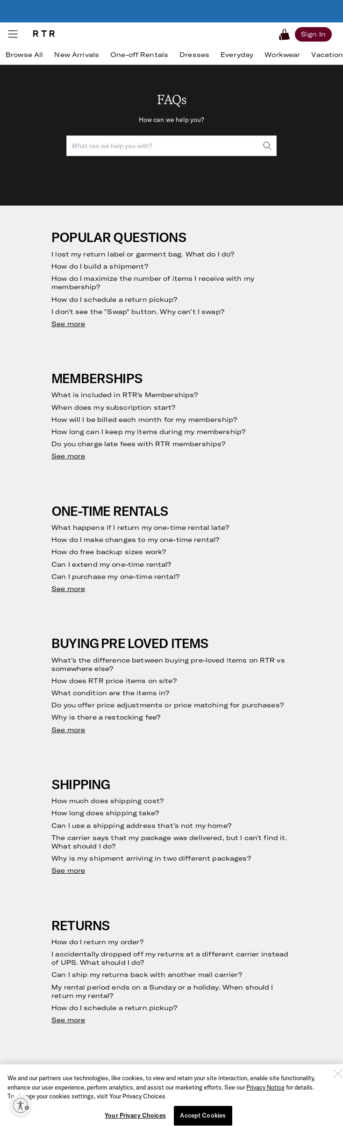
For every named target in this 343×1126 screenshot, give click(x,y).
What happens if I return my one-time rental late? (140, 527)
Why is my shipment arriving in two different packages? (151, 858)
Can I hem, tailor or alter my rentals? (116, 1116)
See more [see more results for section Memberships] (68, 456)
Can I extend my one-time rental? (111, 564)
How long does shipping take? (105, 813)
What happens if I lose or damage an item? (127, 1091)
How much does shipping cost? (107, 801)
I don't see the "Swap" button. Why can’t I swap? (137, 311)
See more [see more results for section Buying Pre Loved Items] (68, 730)
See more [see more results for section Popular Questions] (68, 324)
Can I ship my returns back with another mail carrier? (146, 974)
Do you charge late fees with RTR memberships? (138, 444)
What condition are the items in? (110, 693)
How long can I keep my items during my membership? (148, 432)
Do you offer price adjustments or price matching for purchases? (167, 705)
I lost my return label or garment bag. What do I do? (142, 254)
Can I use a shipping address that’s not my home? (141, 825)
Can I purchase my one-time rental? (115, 576)
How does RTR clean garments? (108, 1103)
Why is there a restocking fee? (105, 717)
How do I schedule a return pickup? (114, 299)
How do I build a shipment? (99, 266)
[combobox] (171, 145)
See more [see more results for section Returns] (68, 1020)
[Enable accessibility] (20, 1105)
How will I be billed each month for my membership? (144, 419)
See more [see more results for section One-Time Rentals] (68, 588)
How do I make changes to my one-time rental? (135, 539)
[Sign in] (313, 34)
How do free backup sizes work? (108, 552)
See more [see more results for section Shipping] (68, 870)
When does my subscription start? (113, 407)
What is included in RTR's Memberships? (124, 395)
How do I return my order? (97, 942)
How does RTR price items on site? (114, 681)
